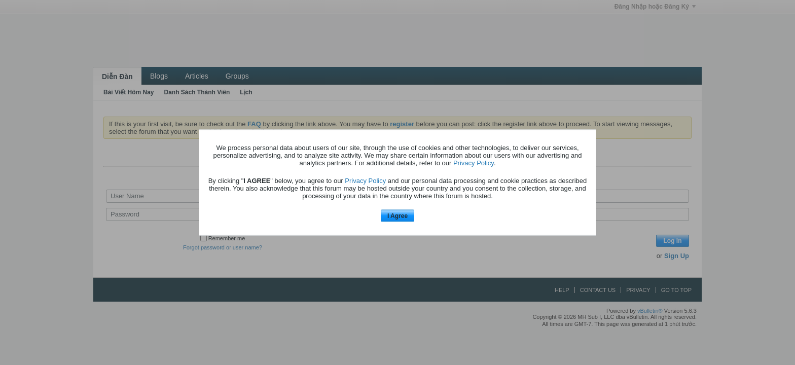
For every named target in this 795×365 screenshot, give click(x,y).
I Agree (397, 215)
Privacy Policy (473, 162)
